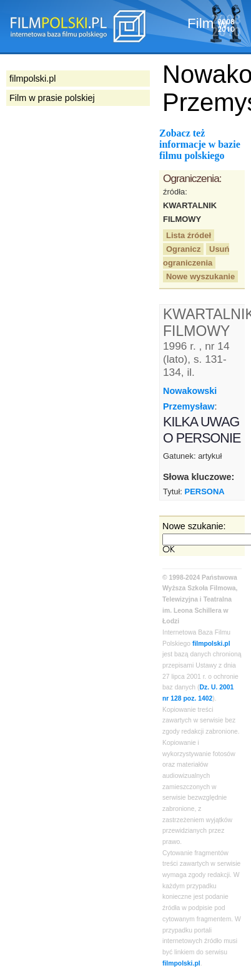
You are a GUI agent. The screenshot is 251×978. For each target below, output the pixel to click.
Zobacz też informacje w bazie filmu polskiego (199, 144)
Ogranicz (183, 249)
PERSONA (205, 491)
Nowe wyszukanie (200, 276)
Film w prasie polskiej (52, 98)
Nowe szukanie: (194, 526)
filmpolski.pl (211, 643)
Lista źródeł (188, 235)
